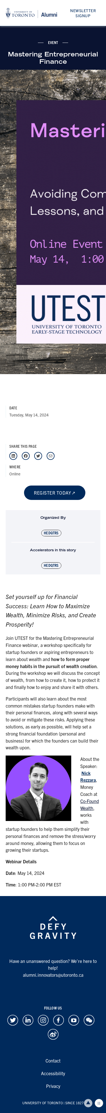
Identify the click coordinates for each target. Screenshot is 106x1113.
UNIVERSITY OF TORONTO (42, 1103)
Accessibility (53, 1073)
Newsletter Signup (83, 13)
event (53, 42)
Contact (53, 1060)
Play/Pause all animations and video (99, 1103)
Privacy (53, 1086)
